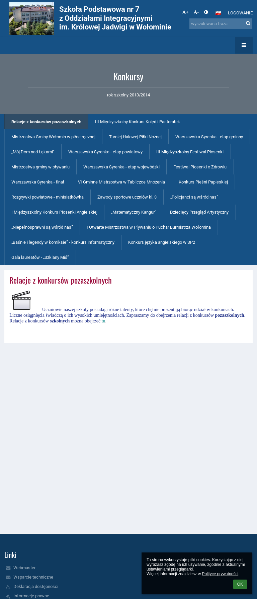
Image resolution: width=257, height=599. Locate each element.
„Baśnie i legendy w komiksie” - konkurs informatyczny (62, 242)
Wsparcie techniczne (33, 577)
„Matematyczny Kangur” (133, 212)
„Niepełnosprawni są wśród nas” (42, 227)
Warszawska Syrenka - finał (37, 181)
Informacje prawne (31, 595)
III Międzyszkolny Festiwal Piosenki (190, 151)
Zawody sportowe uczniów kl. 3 (127, 197)
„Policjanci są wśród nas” (194, 197)
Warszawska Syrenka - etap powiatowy (105, 151)
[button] (218, 13)
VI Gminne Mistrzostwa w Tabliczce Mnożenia (121, 181)
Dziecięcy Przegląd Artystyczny (199, 212)
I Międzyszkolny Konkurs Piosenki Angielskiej (54, 212)
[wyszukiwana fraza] (221, 23)
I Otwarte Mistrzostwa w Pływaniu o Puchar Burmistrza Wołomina (149, 227)
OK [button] (240, 584)
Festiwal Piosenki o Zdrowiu (200, 166)
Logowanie (240, 12)
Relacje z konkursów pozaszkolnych (46, 121)
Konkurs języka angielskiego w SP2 (161, 242)
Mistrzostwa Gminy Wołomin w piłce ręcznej (53, 136)
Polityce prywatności (220, 574)
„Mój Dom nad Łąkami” (33, 151)
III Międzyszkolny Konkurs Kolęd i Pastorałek (137, 121)
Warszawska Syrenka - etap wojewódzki (121, 166)
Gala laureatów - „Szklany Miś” (40, 257)
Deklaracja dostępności (35, 586)
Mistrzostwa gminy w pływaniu (40, 166)
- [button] (196, 12)
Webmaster (24, 567)
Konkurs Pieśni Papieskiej (203, 181)
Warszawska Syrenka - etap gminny (209, 136)
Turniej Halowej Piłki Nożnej (135, 136)
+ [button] (185, 12)
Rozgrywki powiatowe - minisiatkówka (47, 197)
